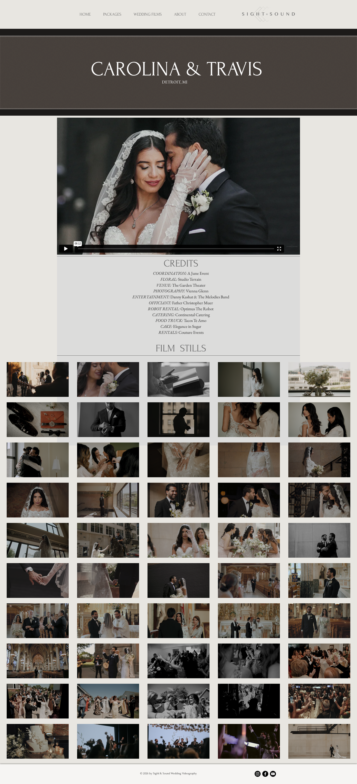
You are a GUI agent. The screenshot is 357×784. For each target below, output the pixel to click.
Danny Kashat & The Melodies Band (199, 297)
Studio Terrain (189, 279)
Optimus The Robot (197, 308)
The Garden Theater (188, 285)
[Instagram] (258, 774)
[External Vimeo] (178, 186)
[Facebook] (265, 774)
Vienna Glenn (197, 291)
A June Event (198, 273)
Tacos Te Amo (195, 320)
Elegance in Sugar (187, 326)
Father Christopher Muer (192, 303)
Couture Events (191, 332)
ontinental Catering (194, 314)
